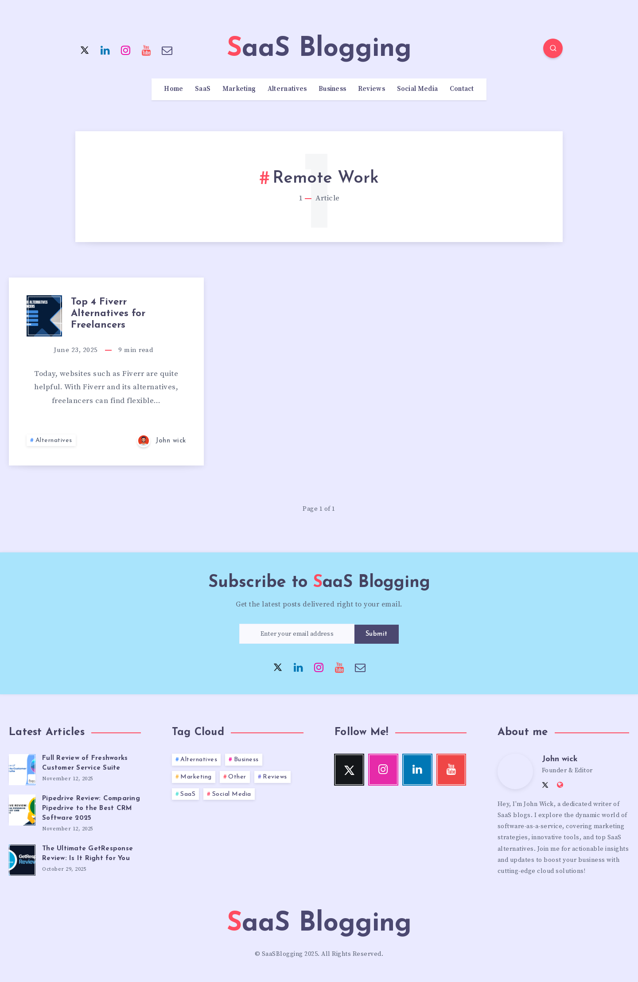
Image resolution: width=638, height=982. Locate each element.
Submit (377, 634)
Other (237, 777)
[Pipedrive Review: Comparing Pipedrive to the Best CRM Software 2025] (22, 808)
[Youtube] (146, 49)
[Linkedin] (105, 49)
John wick (560, 759)
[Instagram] (125, 49)
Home (173, 89)
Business (332, 89)
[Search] (553, 48)
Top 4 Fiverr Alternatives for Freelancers (108, 314)
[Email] (167, 49)
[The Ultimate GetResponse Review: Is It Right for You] (22, 859)
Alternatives (287, 89)
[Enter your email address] (296, 634)
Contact (462, 89)
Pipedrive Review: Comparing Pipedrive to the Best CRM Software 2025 (91, 808)
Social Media (417, 89)
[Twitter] (84, 49)
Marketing (239, 89)
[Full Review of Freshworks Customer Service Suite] (22, 768)
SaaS (202, 89)
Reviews (371, 89)
